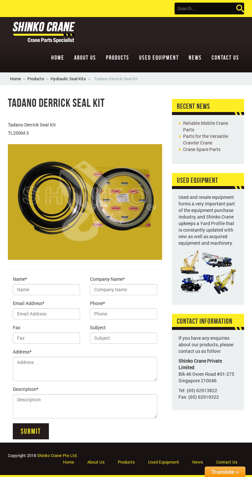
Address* (22, 352)
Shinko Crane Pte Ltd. (57, 455)
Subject (98, 327)
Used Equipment (159, 57)
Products (117, 57)
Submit (31, 431)
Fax (16, 327)
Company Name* (107, 279)
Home (57, 57)
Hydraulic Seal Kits (68, 79)
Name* (20, 279)
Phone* (97, 303)
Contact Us (225, 57)
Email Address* (28, 303)
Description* (25, 389)
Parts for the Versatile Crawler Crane (205, 139)
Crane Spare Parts (201, 149)
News (195, 57)
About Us (85, 57)
